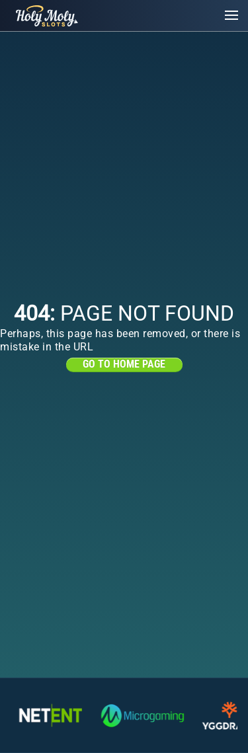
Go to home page (124, 364)
